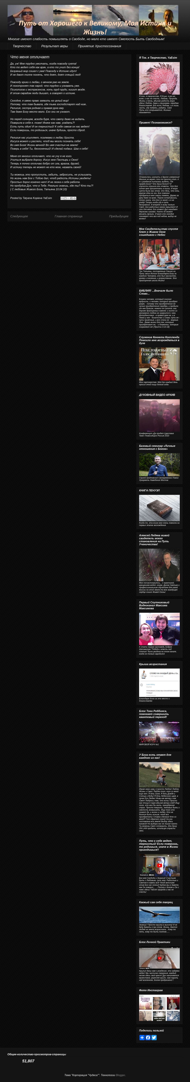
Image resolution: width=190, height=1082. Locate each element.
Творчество (22, 46)
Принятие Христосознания (99, 46)
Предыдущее (119, 216)
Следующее (19, 216)
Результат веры (54, 46)
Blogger (120, 1075)
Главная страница (68, 216)
